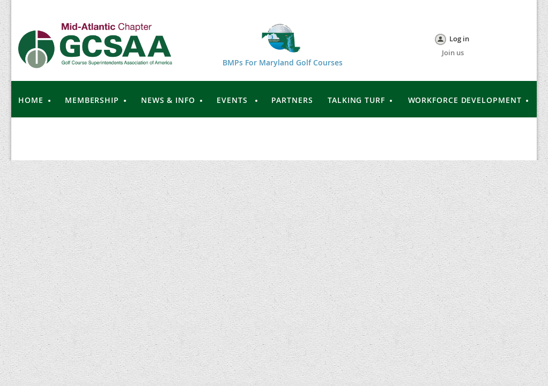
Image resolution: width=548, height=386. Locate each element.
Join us (453, 52)
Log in (459, 38)
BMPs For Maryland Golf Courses (283, 62)
